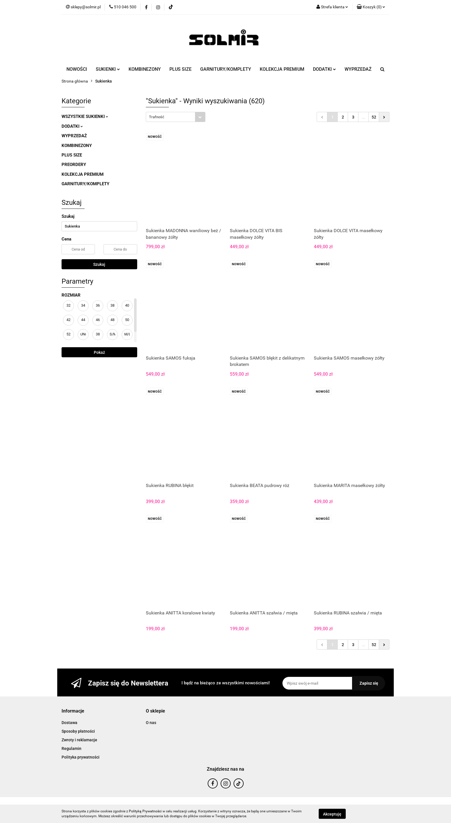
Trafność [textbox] (156, 117)
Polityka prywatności (81, 757)
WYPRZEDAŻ (358, 69)
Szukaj (99, 264)
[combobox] (175, 117)
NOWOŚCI (76, 69)
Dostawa (69, 722)
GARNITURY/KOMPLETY (225, 69)
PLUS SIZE (180, 69)
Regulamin (71, 748)
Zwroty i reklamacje (79, 740)
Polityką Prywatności (145, 811)
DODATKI (324, 69)
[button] (370, 7)
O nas (151, 722)
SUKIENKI (108, 69)
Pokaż (99, 352)
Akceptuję (332, 813)
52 (374, 117)
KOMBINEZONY (145, 69)
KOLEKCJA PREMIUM (282, 69)
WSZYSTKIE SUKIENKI (85, 116)
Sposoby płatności (78, 731)
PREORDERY (74, 164)
